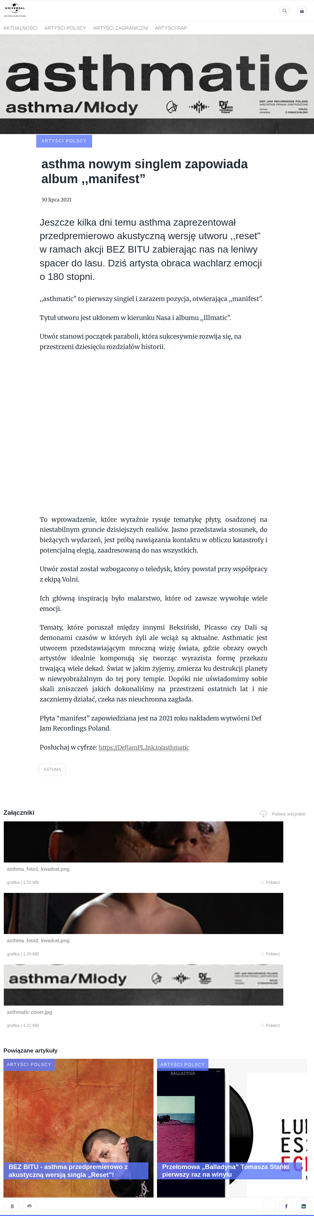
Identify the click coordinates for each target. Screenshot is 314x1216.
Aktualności (20, 28)
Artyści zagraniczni (120, 28)
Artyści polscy (65, 28)
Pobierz (88, 838)
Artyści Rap (171, 28)
